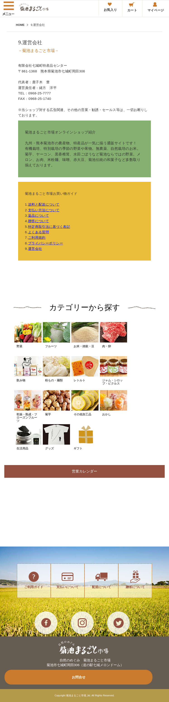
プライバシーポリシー (45, 243)
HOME (20, 25)
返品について (38, 215)
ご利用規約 (37, 237)
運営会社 (35, 249)
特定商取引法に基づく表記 (49, 227)
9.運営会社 (38, 25)
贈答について (38, 221)
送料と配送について (44, 204)
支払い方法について (44, 210)
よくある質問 (38, 232)
